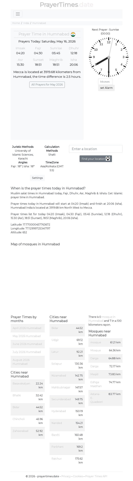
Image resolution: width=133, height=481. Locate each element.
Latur (55, 351)
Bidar (16, 407)
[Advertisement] (47, 112)
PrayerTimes (59, 4)
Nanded (57, 423)
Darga (94, 358)
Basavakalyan (21, 383)
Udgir (55, 340)
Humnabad (39, 23)
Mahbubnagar (61, 387)
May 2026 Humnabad (27, 336)
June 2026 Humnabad (27, 344)
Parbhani (57, 446)
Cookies (78, 476)
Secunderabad (61, 399)
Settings (37, 177)
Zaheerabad (20, 431)
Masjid (94, 374)
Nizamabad (59, 375)
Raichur (57, 458)
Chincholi (19, 419)
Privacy (66, 476)
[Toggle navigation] (17, 14)
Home (16, 23)
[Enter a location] (95, 149)
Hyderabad (59, 411)
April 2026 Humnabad (27, 328)
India (26, 23)
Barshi (55, 434)
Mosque (95, 350)
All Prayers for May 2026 (47, 84)
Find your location (96, 159)
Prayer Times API (96, 476)
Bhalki (17, 395)
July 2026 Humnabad (27, 352)
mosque (95, 342)
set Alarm (106, 87)
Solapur (57, 363)
